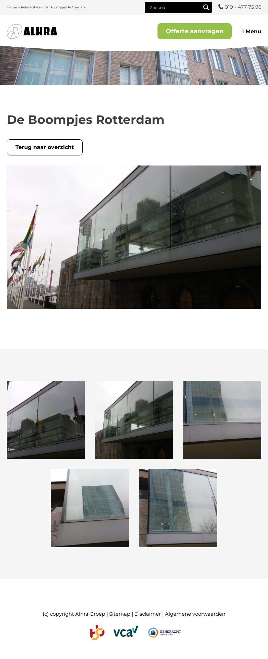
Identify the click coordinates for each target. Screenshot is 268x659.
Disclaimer (147, 614)
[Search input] (174, 7)
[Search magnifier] (206, 7)
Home (12, 7)
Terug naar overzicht (44, 147)
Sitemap (119, 614)
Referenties (30, 7)
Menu (251, 31)
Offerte (194, 31)
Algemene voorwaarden (195, 614)
